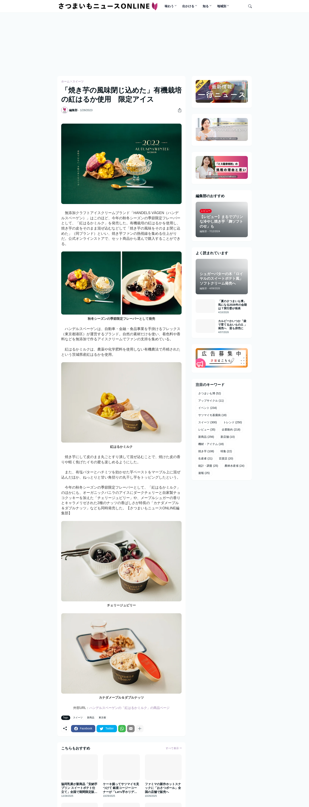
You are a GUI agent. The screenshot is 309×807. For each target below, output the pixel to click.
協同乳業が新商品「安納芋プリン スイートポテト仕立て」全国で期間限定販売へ (79, 788)
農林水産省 (234, 466)
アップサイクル (211, 401)
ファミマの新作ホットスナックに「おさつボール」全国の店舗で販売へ (163, 788)
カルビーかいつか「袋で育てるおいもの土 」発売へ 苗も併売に (232, 324)
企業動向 (231, 430)
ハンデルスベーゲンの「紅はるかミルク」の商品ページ (129, 708)
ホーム (65, 81)
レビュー (206, 430)
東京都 (102, 717)
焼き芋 (206, 451)
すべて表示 (172, 748)
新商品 (90, 717)
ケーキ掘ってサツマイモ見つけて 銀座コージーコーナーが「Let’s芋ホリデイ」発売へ (121, 788)
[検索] (248, 6)
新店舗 (228, 437)
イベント (207, 408)
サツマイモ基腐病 (212, 415)
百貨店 (226, 459)
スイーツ (78, 81)
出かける (188, 6)
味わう (169, 6)
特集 (226, 451)
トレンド (232, 422)
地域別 (221, 6)
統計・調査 (208, 466)
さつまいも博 (209, 394)
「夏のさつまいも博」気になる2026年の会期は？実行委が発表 (232, 304)
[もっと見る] (139, 728)
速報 (204, 473)
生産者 (205, 459)
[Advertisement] (154, 43)
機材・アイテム (211, 444)
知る (206, 6)
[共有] (178, 110)
